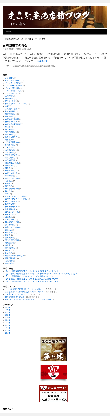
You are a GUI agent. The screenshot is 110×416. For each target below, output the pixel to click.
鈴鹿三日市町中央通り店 (14, 256)
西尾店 (7, 245)
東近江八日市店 (11, 202)
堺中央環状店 (10, 132)
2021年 (7, 315)
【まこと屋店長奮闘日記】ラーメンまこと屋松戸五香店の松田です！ (31, 281)
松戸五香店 (9, 204)
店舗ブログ (8, 409)
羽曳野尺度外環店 (12, 240)
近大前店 (8, 253)
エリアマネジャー (12, 93)
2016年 (7, 328)
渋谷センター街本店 (13, 227)
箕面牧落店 (9, 238)
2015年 (7, 330)
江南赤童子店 (10, 220)
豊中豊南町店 (10, 248)
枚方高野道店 (10, 209)
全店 (7, 106)
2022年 (7, 312)
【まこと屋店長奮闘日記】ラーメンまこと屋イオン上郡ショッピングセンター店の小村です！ (41, 274)
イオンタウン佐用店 (13, 80)
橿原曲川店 (9, 214)
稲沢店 (7, 235)
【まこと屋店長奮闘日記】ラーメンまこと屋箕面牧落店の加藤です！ (31, 271)
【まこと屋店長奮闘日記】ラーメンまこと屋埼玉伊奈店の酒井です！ (31, 279)
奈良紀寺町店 (10, 158)
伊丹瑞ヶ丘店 (10, 101)
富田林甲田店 (10, 160)
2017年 (7, 325)
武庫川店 (8, 217)
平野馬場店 (9, 176)
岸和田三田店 (10, 171)
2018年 (7, 323)
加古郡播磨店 (10, 114)
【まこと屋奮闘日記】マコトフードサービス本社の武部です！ (29, 276)
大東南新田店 (10, 150)
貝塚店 (7, 251)
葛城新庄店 (9, 243)
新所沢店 (8, 186)
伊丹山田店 (9, 98)
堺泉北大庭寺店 (11, 137)
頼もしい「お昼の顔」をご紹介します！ (20, 299)
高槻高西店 (9, 261)
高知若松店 (9, 263)
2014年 (7, 333)
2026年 (7, 307)
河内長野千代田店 (12, 222)
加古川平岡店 (10, 111)
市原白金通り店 (11, 173)
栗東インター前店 (12, 212)
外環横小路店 (10, 145)
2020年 (7, 318)
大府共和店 (9, 147)
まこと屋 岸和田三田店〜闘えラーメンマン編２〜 (24, 289)
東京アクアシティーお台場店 (16, 199)
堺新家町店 (9, 135)
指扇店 (7, 184)
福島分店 (8, 230)
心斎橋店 (8, 181)
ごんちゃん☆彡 (45, 299)
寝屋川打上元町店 (12, 163)
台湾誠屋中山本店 (19, 66)
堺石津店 (8, 140)
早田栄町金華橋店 (12, 189)
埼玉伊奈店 (9, 129)
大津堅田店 (9, 153)
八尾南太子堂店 (11, 109)
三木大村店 (9, 96)
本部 (7, 194)
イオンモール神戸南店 (13, 86)
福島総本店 (9, 232)
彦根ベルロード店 (12, 178)
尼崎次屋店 (9, 165)
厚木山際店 (9, 117)
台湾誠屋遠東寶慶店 (48, 66)
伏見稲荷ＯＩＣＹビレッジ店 (16, 104)
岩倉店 (7, 168)
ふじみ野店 (9, 78)
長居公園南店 (10, 258)
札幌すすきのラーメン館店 (15, 196)
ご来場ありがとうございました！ (18, 294)
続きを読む (44, 61)
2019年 (7, 320)
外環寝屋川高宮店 (12, 142)
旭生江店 (8, 191)
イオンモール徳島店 (13, 83)
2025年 (7, 310)
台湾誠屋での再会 (15, 45)
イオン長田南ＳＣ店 (13, 91)
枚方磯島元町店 (11, 207)
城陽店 (7, 127)
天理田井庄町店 (11, 155)
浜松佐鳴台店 (10, 225)
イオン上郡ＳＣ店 (12, 88)
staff (29, 49)
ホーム (9, 32)
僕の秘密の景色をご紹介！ (15, 297)
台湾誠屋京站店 (33, 66)
